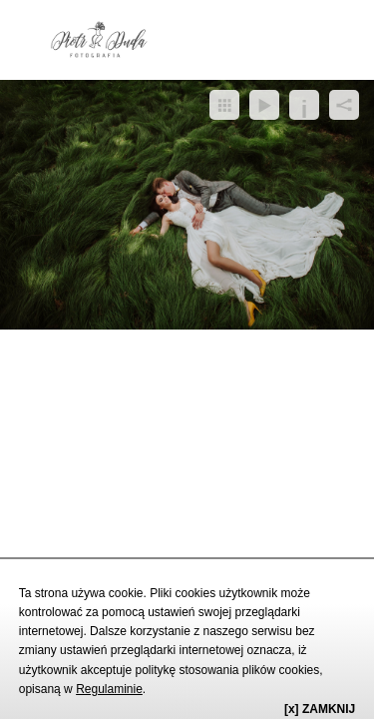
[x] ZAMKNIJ (319, 709)
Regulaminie (109, 689)
